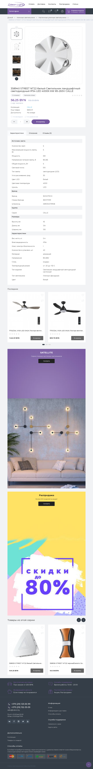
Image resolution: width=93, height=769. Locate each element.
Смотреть (46, 361)
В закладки (17, 116)
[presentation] (79, 620)
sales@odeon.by (13, 710)
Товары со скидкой (14, 740)
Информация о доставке (57, 710)
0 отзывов (15, 95)
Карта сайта (52, 727)
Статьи (75, 4)
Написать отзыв (29, 95)
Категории (14, 11)
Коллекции (11, 737)
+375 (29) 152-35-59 (18, 707)
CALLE (29, 107)
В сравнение (31, 116)
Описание (33, 133)
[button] (43, 344)
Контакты (52, 4)
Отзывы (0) (47, 133)
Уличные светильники (26, 18)
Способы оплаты (54, 714)
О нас (50, 707)
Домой (10, 18)
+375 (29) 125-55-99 (18, 704)
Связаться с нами (54, 724)
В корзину (40, 122)
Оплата (31, 4)
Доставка (41, 4)
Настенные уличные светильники (52, 18)
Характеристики (17, 133)
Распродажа (64, 4)
